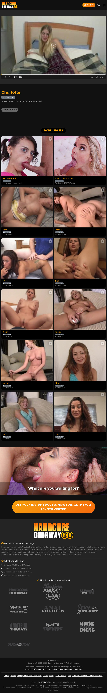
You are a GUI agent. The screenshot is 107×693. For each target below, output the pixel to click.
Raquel (58, 332)
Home (6, 676)
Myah (57, 383)
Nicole (5, 383)
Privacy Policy (48, 676)
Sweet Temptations (64, 178)
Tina (57, 281)
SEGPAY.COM (46, 682)
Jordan (58, 230)
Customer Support (63, 676)
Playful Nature (9, 178)
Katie (5, 230)
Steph (5, 332)
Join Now (89, 5)
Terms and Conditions (32, 676)
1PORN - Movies (10, 110)
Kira (4, 434)
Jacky (58, 434)
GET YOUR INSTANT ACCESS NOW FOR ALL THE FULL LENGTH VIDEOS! (53, 507)
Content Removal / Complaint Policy (87, 676)
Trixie (5, 281)
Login (19, 676)
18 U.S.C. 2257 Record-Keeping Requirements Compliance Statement (53, 669)
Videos (13, 676)
